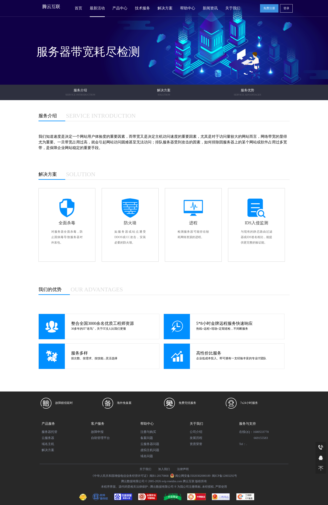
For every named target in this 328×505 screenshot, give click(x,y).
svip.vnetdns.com (171, 481)
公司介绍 (196, 432)
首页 (78, 8)
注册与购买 (148, 432)
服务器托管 (49, 432)
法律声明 (183, 469)
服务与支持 (247, 423)
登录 (286, 8)
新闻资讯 (210, 8)
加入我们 (164, 469)
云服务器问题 (149, 444)
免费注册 (269, 8)
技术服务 (142, 8)
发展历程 (196, 438)
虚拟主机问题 (149, 450)
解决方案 (165, 8)
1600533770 (261, 432)
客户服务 (97, 423)
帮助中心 (187, 8)
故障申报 (97, 432)
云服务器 (48, 438)
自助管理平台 (100, 438)
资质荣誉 (196, 444)
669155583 (261, 438)
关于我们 (232, 8)
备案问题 (146, 438)
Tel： (242, 444)
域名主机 (48, 444)
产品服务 (48, 423)
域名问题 (146, 456)
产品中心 (119, 8)
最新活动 (97, 8)
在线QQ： (246, 432)
